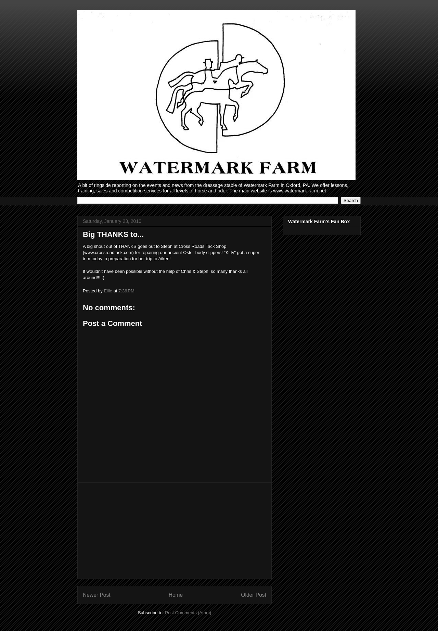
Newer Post (97, 595)
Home (176, 595)
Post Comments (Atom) (188, 612)
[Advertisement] (174, 530)
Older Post (253, 595)
